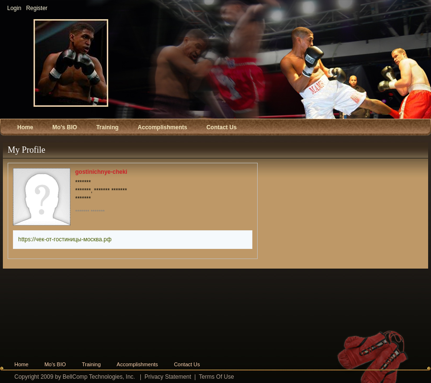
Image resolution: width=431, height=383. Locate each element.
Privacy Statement (168, 376)
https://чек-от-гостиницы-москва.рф (65, 239)
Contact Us (187, 364)
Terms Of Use (216, 376)
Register (36, 8)
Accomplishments (137, 364)
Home (21, 364)
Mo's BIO (55, 364)
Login (14, 8)
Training (91, 364)
